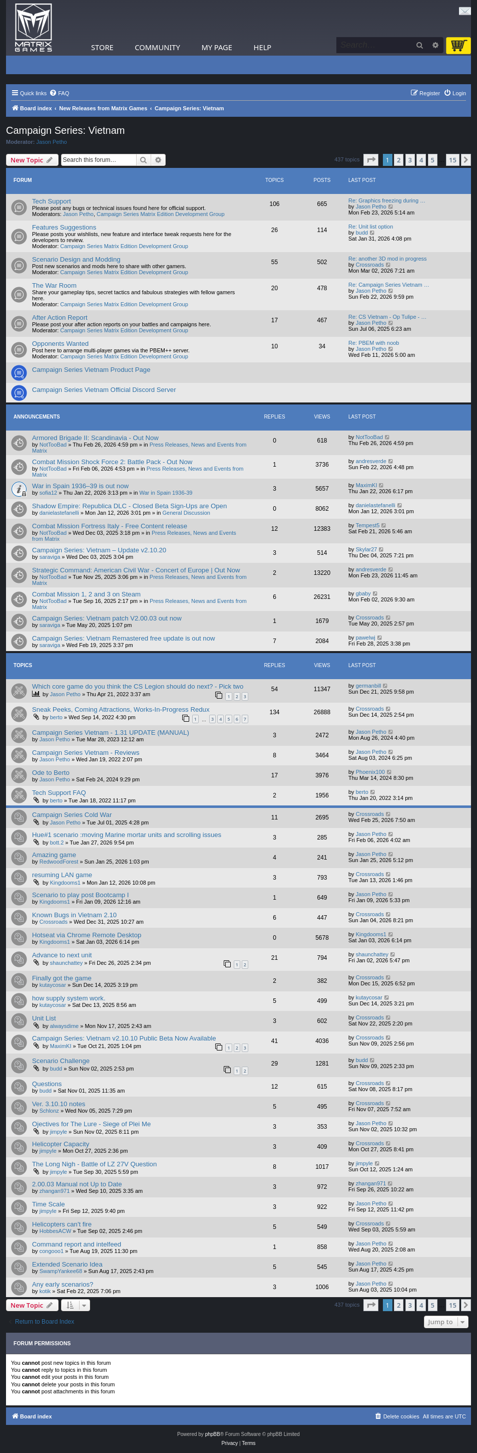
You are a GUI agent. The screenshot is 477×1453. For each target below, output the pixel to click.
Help (263, 47)
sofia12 (48, 493)
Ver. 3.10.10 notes (58, 1104)
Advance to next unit (62, 955)
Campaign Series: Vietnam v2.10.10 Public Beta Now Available (124, 1038)
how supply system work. (69, 998)
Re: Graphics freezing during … (386, 200)
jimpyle (58, 1132)
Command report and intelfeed (76, 1244)
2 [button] (398, 159)
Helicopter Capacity (60, 1144)
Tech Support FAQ (59, 792)
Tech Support (51, 201)
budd (362, 233)
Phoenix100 (370, 772)
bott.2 (57, 843)
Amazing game (54, 855)
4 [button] (421, 159)
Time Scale (48, 1204)
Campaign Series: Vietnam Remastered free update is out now (123, 638)
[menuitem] (59, 93)
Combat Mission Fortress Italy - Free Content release (109, 526)
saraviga (50, 557)
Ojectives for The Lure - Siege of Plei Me (91, 1124)
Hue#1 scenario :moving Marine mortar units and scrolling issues (126, 835)
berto (56, 717)
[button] (370, 160)
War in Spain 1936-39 (166, 493)
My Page (216, 47)
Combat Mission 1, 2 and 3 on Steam (86, 594)
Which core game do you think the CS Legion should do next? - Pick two (137, 686)
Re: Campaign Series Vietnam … (388, 285)
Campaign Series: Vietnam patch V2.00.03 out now (107, 618)
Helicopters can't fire (62, 1224)
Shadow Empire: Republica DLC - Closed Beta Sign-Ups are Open (129, 506)
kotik (45, 1291)
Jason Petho (52, 142)
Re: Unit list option (370, 227)
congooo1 (52, 1251)
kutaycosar (53, 985)
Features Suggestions (64, 227)
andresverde (371, 461)
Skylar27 (366, 549)
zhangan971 (55, 1191)
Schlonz (49, 1111)
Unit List (44, 1018)
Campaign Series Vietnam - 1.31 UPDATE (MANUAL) (110, 732)
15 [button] (452, 159)
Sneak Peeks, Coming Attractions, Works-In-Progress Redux (121, 709)
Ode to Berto (51, 772)
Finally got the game (62, 978)
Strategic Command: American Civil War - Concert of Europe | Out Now (136, 570)
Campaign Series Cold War (72, 814)
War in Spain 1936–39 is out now (80, 486)
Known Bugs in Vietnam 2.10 (74, 915)
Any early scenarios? (62, 1284)
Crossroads (370, 265)
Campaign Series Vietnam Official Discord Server (104, 389)
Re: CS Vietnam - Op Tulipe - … (387, 317)
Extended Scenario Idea (67, 1264)
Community (157, 47)
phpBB (212, 1434)
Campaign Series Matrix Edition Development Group (161, 214)
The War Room (54, 285)
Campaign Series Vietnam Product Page (91, 369)
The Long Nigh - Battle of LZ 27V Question (94, 1164)
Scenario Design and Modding (76, 259)
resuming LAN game (62, 875)
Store (102, 47)
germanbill (368, 686)
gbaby (363, 593)
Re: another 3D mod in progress (387, 259)
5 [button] (432, 159)
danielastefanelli (59, 513)
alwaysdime (64, 1026)
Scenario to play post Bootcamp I (80, 895)
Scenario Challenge (61, 1061)
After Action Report (60, 317)
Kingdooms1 (65, 883)
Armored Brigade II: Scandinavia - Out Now (95, 438)
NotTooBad (53, 445)
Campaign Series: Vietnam (65, 130)
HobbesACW (56, 1231)
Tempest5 (368, 525)
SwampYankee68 (61, 1271)
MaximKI (366, 485)
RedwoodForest (59, 862)
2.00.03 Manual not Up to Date (77, 1184)
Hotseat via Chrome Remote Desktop (86, 935)
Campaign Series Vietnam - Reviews (86, 752)
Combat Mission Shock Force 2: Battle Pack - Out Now (112, 462)
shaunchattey (66, 963)
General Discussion (186, 513)
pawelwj (365, 638)
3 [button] (410, 159)
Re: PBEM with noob (373, 343)
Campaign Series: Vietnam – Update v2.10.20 (99, 550)
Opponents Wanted (60, 343)
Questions (47, 1084)
